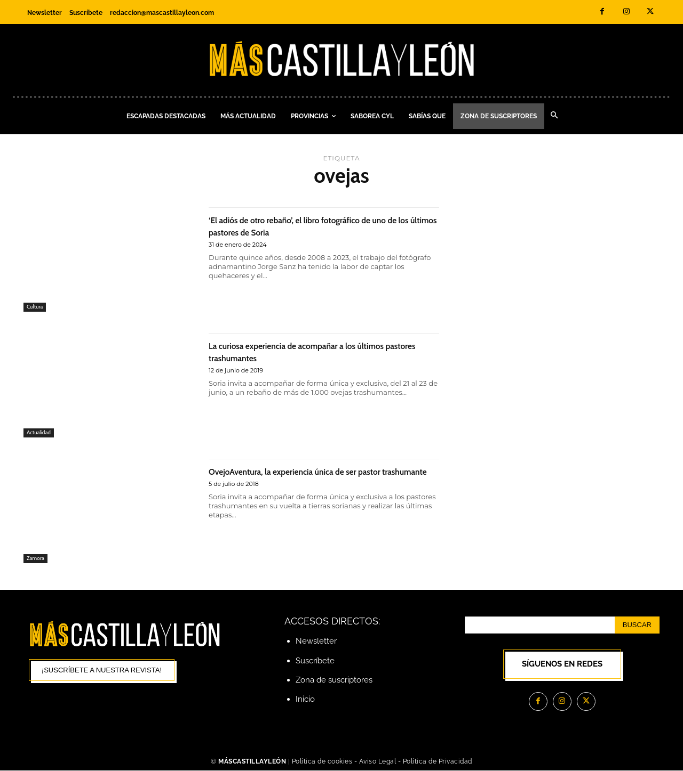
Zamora (36, 558)
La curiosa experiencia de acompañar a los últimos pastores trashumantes (309, 351)
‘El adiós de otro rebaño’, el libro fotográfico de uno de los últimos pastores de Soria (319, 225)
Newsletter (316, 641)
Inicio (305, 699)
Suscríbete (315, 661)
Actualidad (40, 432)
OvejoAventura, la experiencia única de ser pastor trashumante (309, 477)
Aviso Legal (378, 761)
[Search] (637, 625)
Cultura (35, 306)
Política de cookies (322, 761)
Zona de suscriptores (334, 680)
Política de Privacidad (437, 761)
